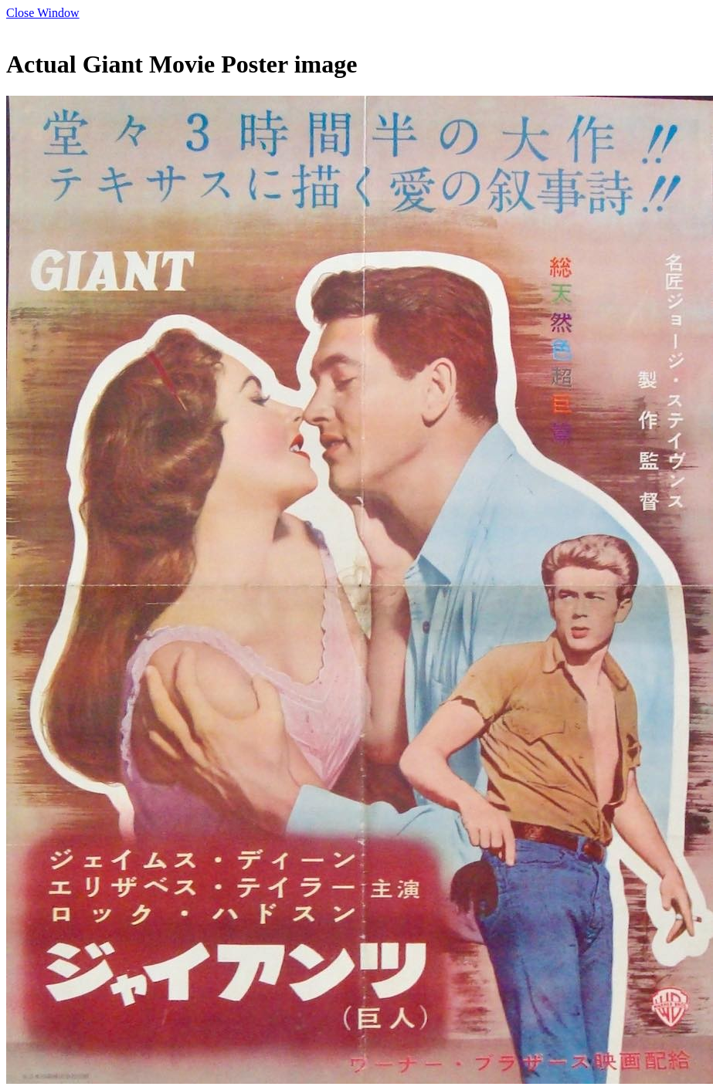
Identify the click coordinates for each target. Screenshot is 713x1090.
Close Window (43, 12)
